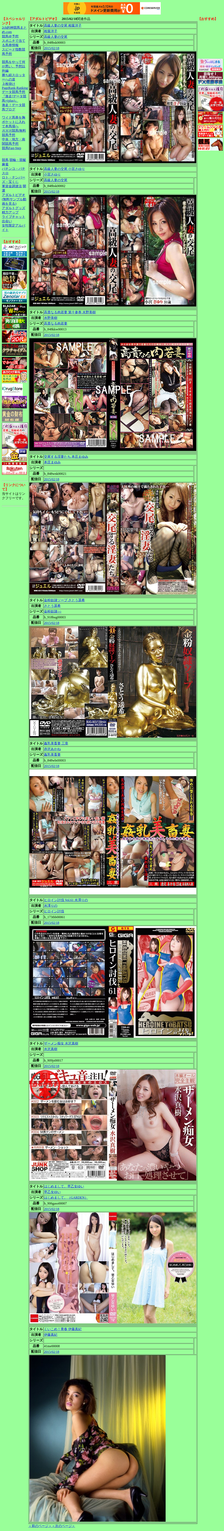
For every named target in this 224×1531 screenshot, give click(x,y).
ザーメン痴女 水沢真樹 (61, 1043)
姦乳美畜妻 (52, 754)
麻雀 (5, 164)
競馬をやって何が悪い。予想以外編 (13, 66)
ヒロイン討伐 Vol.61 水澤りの (66, 900)
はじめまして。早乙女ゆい (64, 1186)
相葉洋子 (50, 31)
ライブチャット (13, 216)
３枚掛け (8, 84)
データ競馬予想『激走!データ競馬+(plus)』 (14, 96)
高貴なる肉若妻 (55, 323)
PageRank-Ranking (15, 88)
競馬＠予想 (10, 36)
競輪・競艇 (17, 160)
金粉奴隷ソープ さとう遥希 (64, 600)
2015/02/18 (51, 48)
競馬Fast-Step (11, 148)
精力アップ (10, 212)
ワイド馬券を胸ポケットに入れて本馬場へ (13, 122)
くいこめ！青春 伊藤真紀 (63, 1329)
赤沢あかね (52, 749)
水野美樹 (50, 318)
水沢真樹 (50, 1049)
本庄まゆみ (52, 462)
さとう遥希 (52, 606)
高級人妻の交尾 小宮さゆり (64, 169)
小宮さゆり (52, 174)
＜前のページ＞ (40, 1526)
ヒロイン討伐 (54, 911)
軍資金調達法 (12, 186)
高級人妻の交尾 (55, 36)
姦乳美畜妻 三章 (56, 743)
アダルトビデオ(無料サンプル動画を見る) (14, 199)
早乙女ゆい (52, 1192)
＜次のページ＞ (63, 1526)
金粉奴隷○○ (52, 611)
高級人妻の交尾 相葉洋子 (63, 25)
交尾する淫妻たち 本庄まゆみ (66, 456)
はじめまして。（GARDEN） (66, 1197)
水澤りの (50, 905)
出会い (7, 221)
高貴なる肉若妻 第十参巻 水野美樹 (70, 312)
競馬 (5, 160)
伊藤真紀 (50, 1334)
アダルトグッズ (13, 208)
